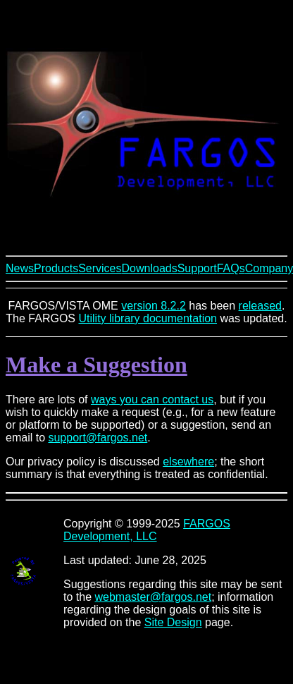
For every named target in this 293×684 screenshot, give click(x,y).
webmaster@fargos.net (153, 597)
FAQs (231, 268)
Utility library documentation (147, 318)
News (20, 268)
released (260, 306)
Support (197, 268)
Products (56, 268)
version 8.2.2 (153, 306)
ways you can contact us (152, 399)
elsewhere (188, 462)
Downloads (149, 268)
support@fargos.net (97, 438)
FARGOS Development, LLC (146, 530)
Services (99, 268)
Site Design (173, 622)
